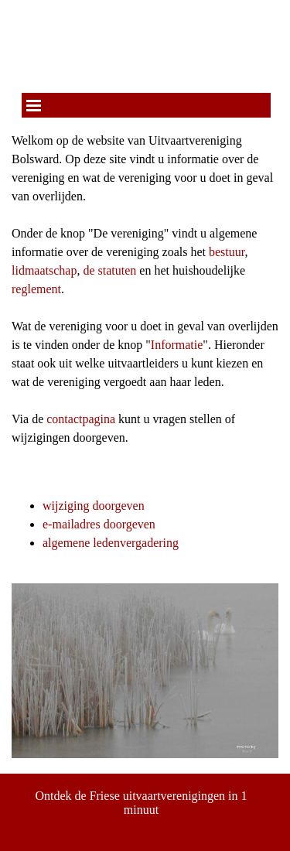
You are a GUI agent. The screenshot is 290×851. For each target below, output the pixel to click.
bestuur (226, 251)
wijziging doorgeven (94, 505)
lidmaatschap (44, 270)
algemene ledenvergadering (111, 542)
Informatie (177, 344)
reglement (36, 289)
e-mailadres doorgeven (99, 524)
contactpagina (80, 419)
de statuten (109, 270)
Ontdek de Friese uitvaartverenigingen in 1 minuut (142, 802)
